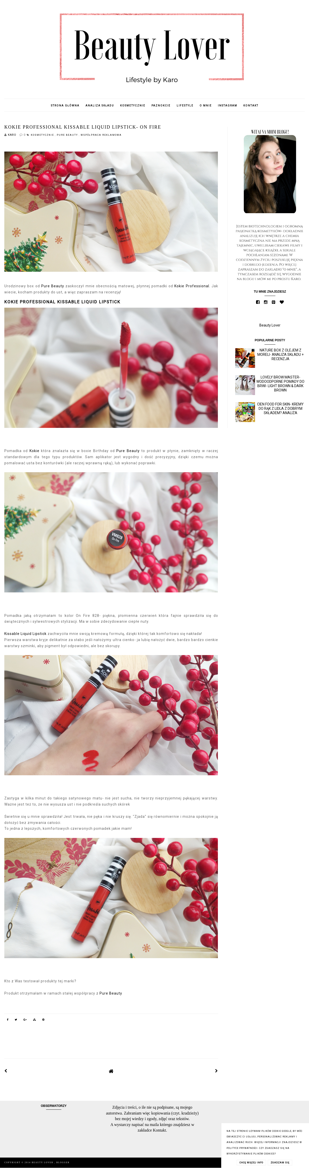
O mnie (206, 105)
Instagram (227, 105)
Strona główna (65, 105)
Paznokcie (161, 105)
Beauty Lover (269, 325)
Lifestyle (185, 105)
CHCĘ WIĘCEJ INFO (251, 1162)
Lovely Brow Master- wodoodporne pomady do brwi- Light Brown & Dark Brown (280, 383)
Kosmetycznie (132, 105)
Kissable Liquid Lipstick (25, 634)
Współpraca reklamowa (101, 135)
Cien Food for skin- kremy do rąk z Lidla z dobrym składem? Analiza (280, 408)
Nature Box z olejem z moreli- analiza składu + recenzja (280, 354)
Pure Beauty (68, 135)
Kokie (34, 451)
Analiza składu (100, 105)
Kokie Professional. (192, 286)
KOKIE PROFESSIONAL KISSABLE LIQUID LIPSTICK (62, 301)
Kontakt (250, 105)
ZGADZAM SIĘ (280, 1162)
